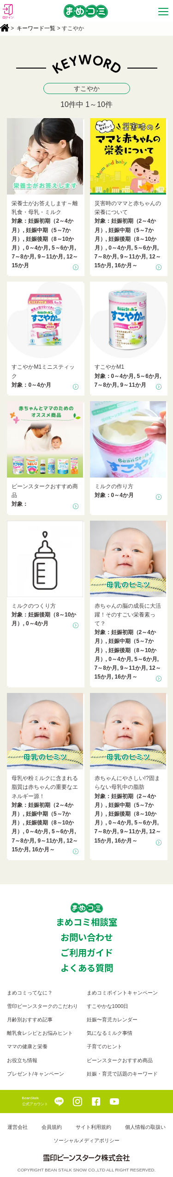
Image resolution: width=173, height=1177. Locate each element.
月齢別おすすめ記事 (30, 1019)
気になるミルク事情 (109, 1033)
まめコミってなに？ (30, 992)
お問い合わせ (86, 937)
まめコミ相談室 (86, 921)
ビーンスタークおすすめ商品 (120, 1060)
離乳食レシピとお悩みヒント (40, 1033)
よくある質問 (86, 967)
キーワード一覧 (36, 28)
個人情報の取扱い (145, 1127)
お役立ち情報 (22, 1060)
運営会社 (17, 1127)
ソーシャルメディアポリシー (86, 1140)
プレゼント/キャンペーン (35, 1073)
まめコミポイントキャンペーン (122, 992)
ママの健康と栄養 (27, 1046)
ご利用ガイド (86, 952)
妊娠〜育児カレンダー (112, 1019)
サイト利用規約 (93, 1127)
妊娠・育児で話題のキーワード (122, 1073)
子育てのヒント (104, 1046)
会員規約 (52, 1127)
